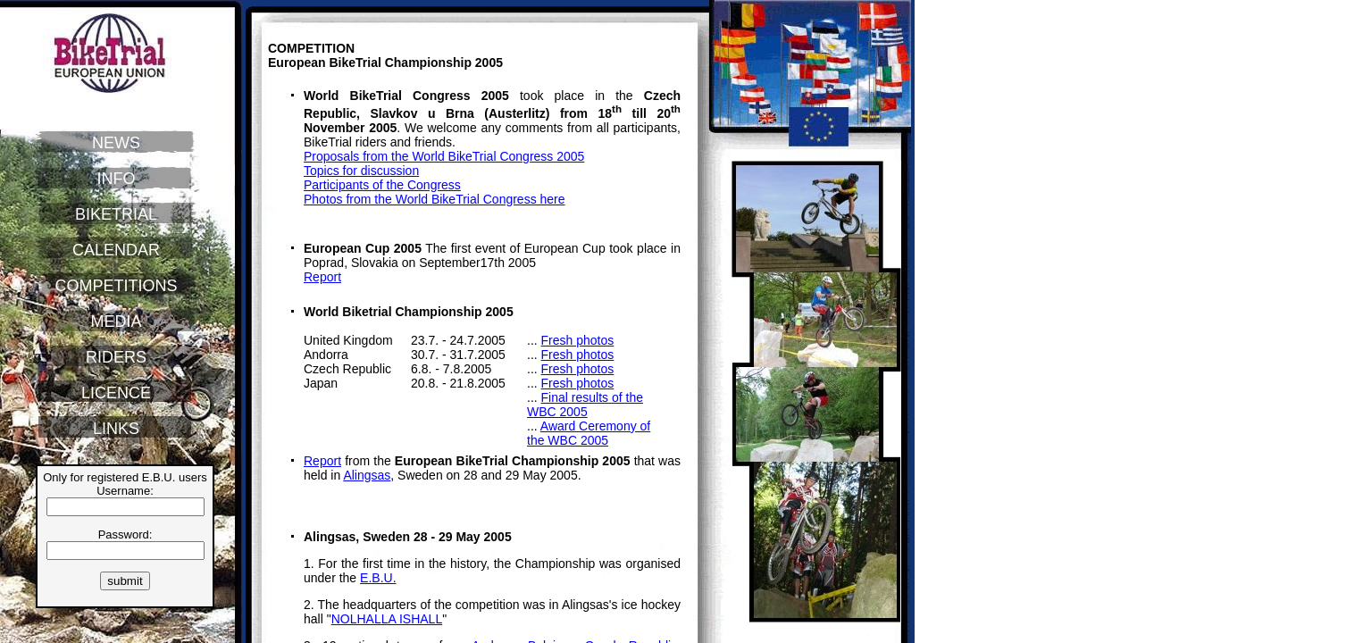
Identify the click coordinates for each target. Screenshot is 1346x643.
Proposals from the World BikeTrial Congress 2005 (444, 156)
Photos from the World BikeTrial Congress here (434, 199)
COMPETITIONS (115, 286)
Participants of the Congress (382, 185)
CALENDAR (116, 250)
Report (322, 277)
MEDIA (115, 321)
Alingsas (366, 475)
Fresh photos (577, 340)
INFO (116, 179)
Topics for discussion (361, 170)
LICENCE (116, 393)
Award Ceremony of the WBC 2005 (588, 433)
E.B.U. (378, 578)
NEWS (116, 143)
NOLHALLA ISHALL (387, 619)
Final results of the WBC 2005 (585, 404)
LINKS (116, 429)
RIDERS (116, 357)
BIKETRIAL (116, 214)
